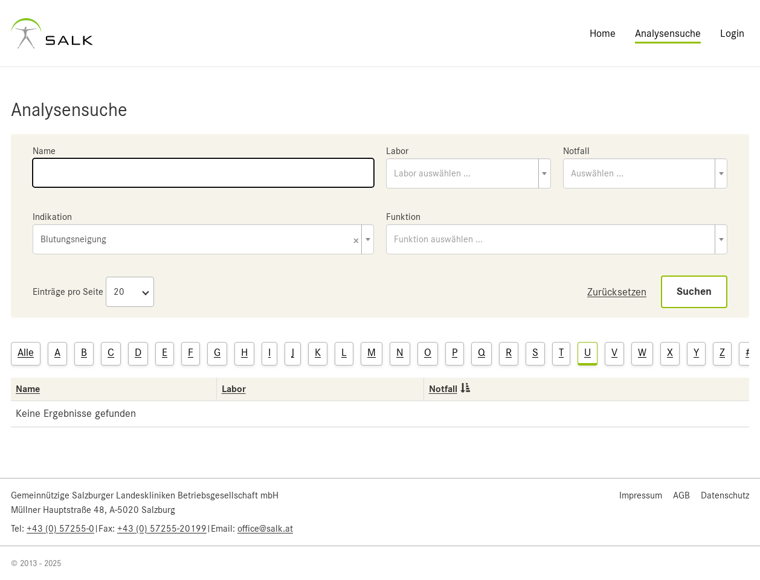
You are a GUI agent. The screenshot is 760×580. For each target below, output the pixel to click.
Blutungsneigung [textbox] (199, 240)
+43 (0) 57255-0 (60, 528)
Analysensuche (668, 33)
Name (44, 151)
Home (603, 33)
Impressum (640, 495)
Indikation (52, 216)
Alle (26, 352)
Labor (397, 151)
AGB (681, 495)
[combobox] (468, 173)
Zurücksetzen (616, 292)
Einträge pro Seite (68, 291)
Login (732, 33)
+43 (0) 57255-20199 (162, 528)
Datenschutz (725, 495)
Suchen (694, 291)
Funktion (403, 216)
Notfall (576, 151)
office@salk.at (265, 528)
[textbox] (468, 173)
